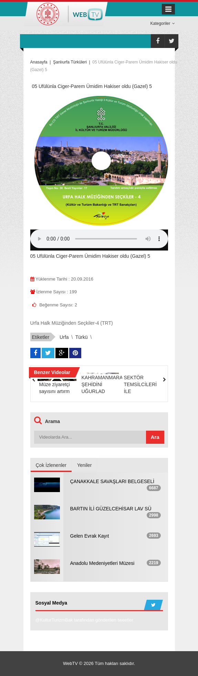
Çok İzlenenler (51, 465)
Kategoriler (162, 23)
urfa (64, 337)
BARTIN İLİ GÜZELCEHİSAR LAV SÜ (111, 508)
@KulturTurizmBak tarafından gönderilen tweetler (84, 620)
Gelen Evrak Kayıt (89, 536)
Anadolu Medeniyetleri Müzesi (102, 563)
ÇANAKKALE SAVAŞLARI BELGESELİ (112, 481)
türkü (81, 337)
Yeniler (84, 465)
